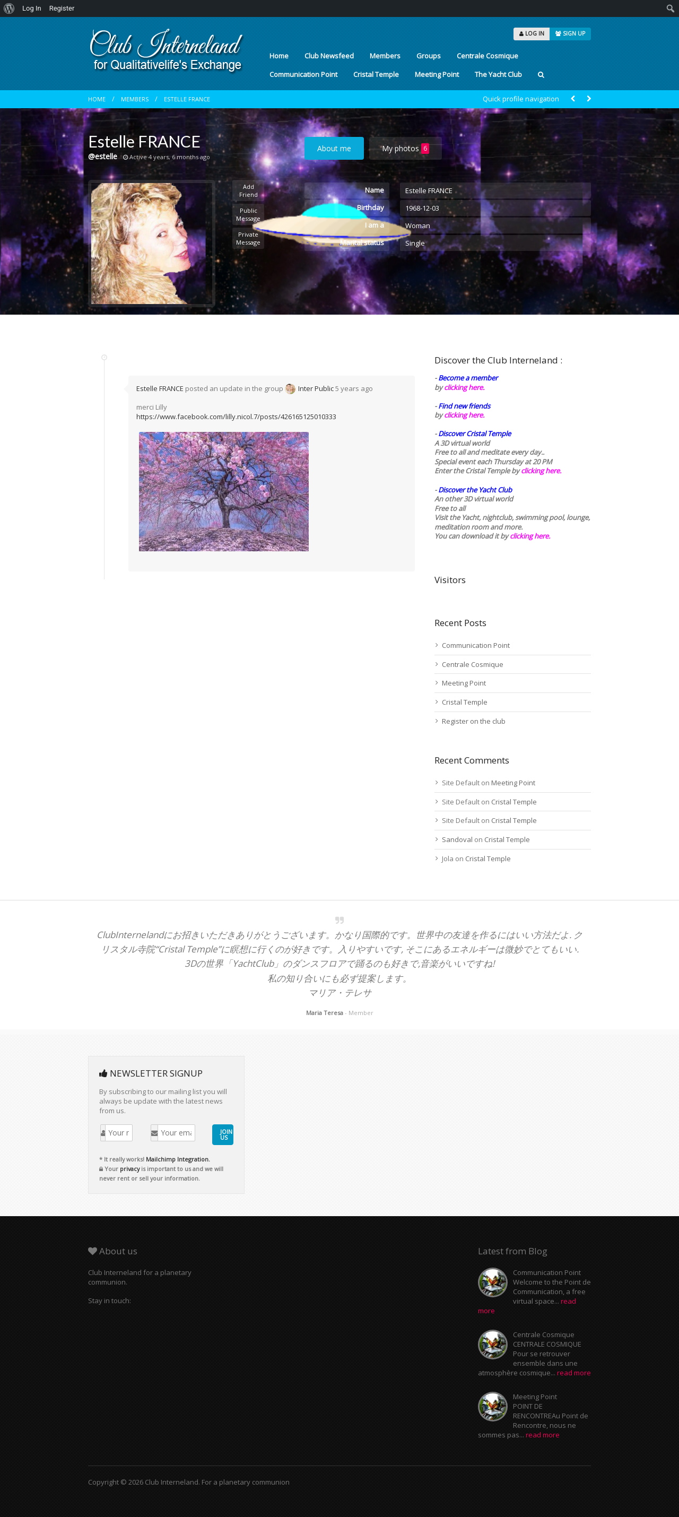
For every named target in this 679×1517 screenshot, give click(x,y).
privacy (130, 1169)
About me (334, 148)
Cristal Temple (376, 74)
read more (574, 1372)
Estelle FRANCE (187, 99)
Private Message (248, 238)
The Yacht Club (498, 74)
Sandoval (457, 839)
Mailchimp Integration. (178, 1159)
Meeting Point (437, 74)
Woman (417, 225)
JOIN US (226, 1134)
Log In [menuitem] (31, 8)
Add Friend (248, 190)
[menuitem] (9, 8)
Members (385, 55)
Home (279, 55)
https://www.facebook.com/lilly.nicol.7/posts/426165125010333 (236, 416)
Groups (428, 55)
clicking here (529, 536)
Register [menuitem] (62, 8)
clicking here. (464, 387)
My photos (405, 148)
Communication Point (303, 74)
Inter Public (316, 388)
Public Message (248, 214)
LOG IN (531, 33)
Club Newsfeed (329, 55)
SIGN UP (570, 33)
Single (415, 243)
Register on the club (474, 721)
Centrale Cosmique (487, 55)
